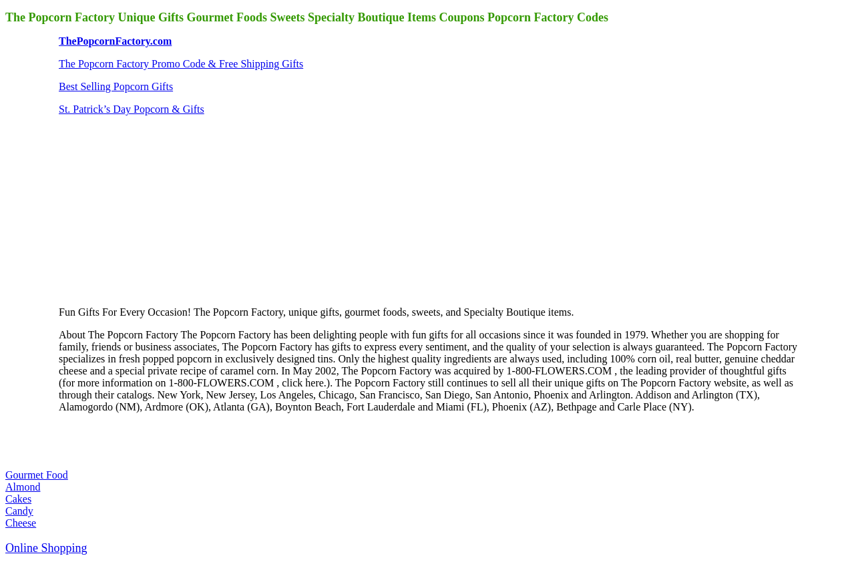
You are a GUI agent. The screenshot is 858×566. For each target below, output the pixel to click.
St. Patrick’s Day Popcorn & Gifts (131, 109)
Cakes (18, 499)
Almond (22, 487)
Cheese (20, 523)
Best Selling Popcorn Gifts (116, 86)
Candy (19, 511)
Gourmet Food (36, 475)
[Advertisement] (159, 209)
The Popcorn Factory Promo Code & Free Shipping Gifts (181, 63)
